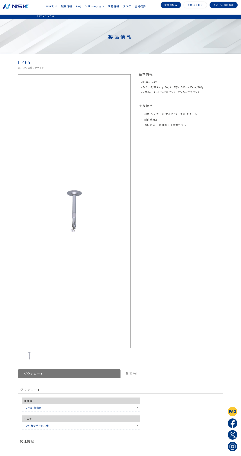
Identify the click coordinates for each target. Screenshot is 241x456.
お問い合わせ (195, 4)
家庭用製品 (170, 4)
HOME (40, 15)
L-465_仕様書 (34, 407)
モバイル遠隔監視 (223, 4)
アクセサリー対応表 (37, 425)
